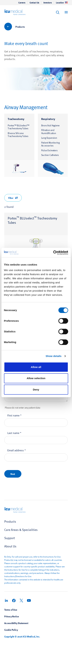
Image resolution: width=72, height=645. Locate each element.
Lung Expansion (49, 137)
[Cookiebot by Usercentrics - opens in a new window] (53, 252)
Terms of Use (10, 609)
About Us (10, 546)
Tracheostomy (16, 119)
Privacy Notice (11, 616)
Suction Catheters (50, 155)
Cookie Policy (11, 629)
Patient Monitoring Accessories (50, 144)
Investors (47, 2)
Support (9, 538)
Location (62, 2)
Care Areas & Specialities (21, 529)
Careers (21, 2)
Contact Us (34, 2)
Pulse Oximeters (49, 150)
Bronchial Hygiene (50, 125)
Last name (14, 433)
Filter (13, 198)
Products (20, 26)
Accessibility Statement (16, 623)
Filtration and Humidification (48, 131)
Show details (54, 356)
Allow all (36, 367)
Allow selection (36, 378)
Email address (16, 450)
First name (14, 415)
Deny (36, 389)
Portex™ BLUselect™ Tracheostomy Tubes (18, 127)
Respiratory (48, 119)
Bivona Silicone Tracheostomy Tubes (18, 134)
